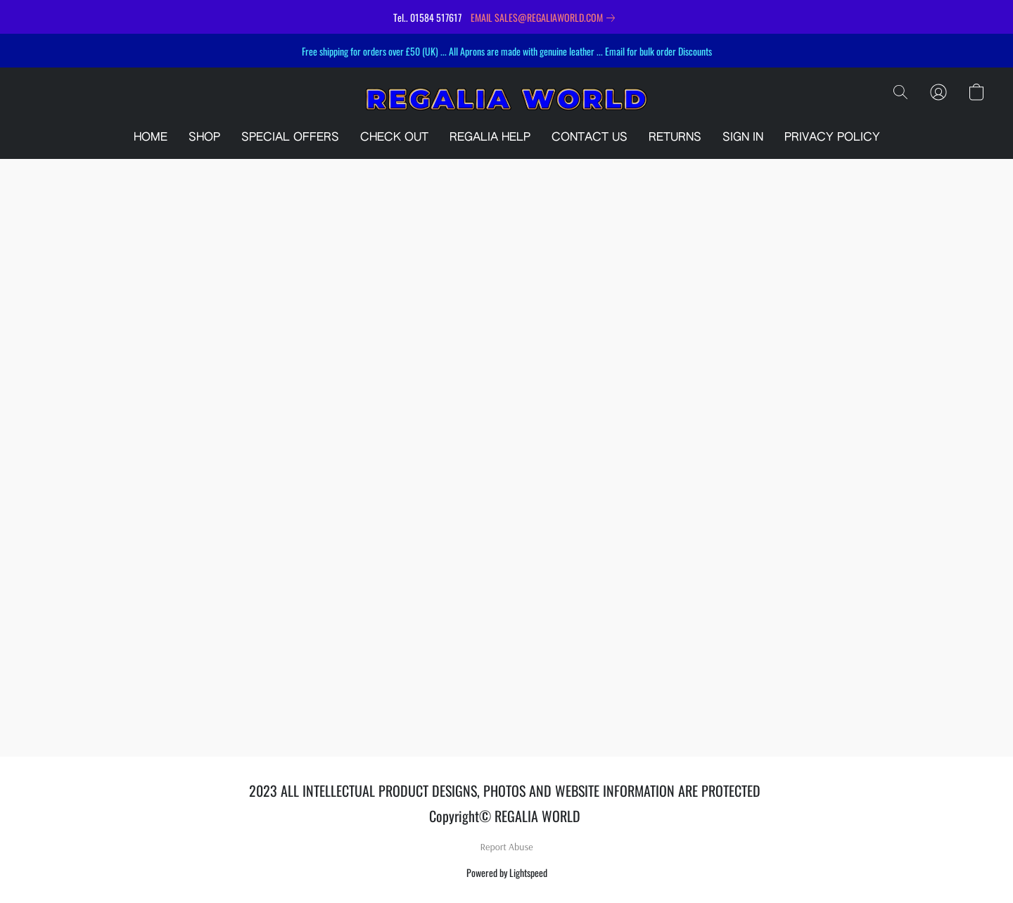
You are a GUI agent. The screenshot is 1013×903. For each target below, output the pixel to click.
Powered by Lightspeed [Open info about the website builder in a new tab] (506, 872)
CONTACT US (589, 137)
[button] (506, 99)
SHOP (204, 137)
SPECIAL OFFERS (290, 137)
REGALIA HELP (490, 137)
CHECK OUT (394, 137)
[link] (545, 17)
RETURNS (675, 137)
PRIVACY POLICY (832, 137)
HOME (150, 137)
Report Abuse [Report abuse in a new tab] (506, 846)
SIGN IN (742, 137)
